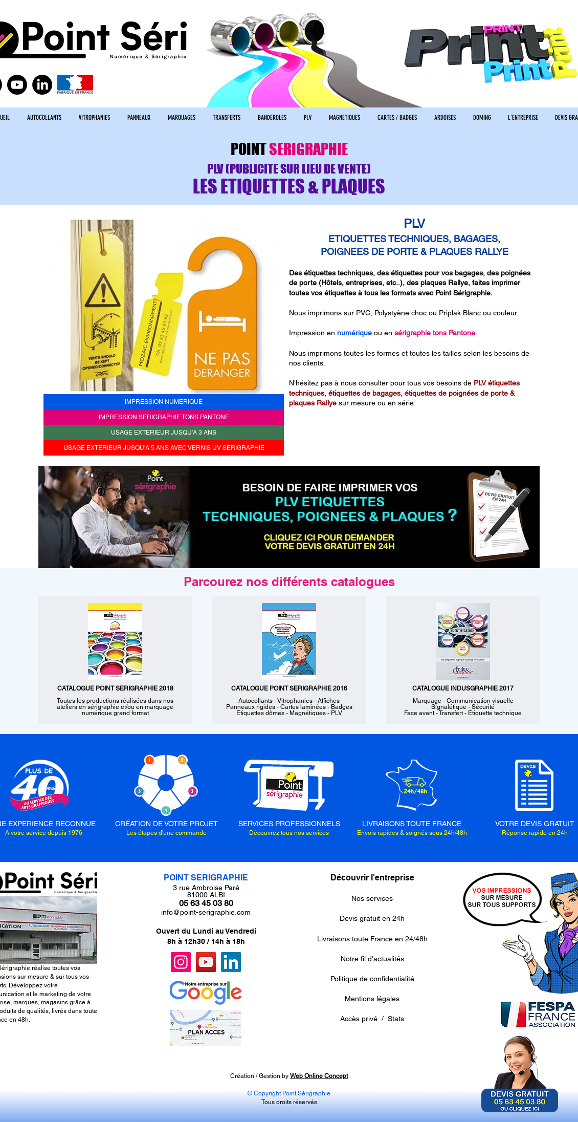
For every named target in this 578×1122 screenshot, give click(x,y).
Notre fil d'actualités (372, 959)
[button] (163, 304)
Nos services (372, 898)
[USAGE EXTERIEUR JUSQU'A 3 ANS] (163, 432)
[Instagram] (181, 962)
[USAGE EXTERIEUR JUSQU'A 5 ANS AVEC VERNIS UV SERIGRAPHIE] (163, 448)
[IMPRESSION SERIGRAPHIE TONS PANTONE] (163, 417)
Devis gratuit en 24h (372, 918)
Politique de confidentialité (372, 979)
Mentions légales (372, 999)
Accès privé (358, 1019)
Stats (396, 1019)
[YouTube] (206, 962)
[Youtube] (17, 85)
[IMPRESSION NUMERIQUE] (163, 401)
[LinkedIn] (42, 85)
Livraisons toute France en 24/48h (372, 939)
